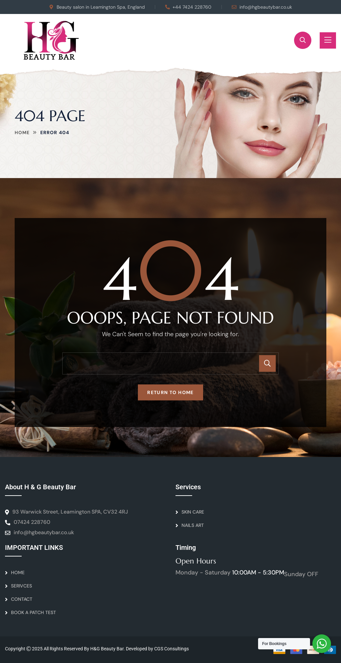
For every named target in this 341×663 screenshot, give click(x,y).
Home (22, 132)
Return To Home (170, 392)
